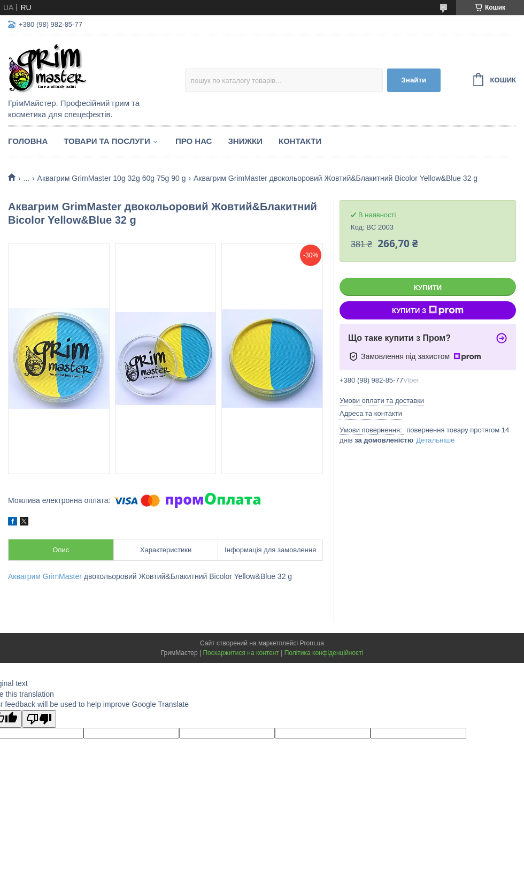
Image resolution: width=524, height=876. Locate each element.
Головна (28, 141)
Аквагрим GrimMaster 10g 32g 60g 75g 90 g (111, 178)
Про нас (193, 141)
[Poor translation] (39, 719)
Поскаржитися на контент (241, 653)
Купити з (428, 310)
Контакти (300, 141)
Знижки (245, 141)
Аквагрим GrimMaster (45, 576)
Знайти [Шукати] (413, 80)
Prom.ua (312, 643)
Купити (428, 288)
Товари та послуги (107, 141)
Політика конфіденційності (324, 653)
